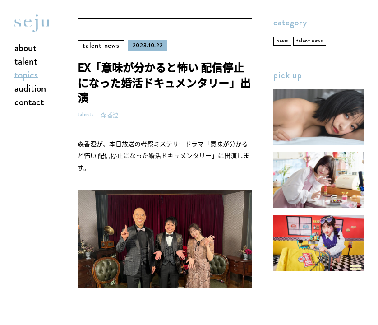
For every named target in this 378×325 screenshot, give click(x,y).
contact (29, 102)
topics (26, 75)
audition (30, 89)
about (25, 48)
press (282, 41)
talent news (101, 45)
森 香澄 (109, 115)
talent (25, 61)
